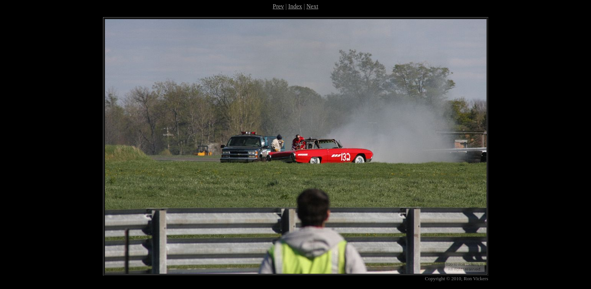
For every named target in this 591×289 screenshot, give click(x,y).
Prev (278, 6)
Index (295, 6)
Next (312, 6)
